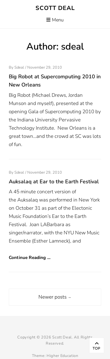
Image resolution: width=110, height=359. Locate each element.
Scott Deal (55, 8)
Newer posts (55, 297)
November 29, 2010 (44, 67)
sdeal (19, 67)
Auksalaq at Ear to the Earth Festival (54, 181)
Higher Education (62, 355)
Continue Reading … (29, 257)
